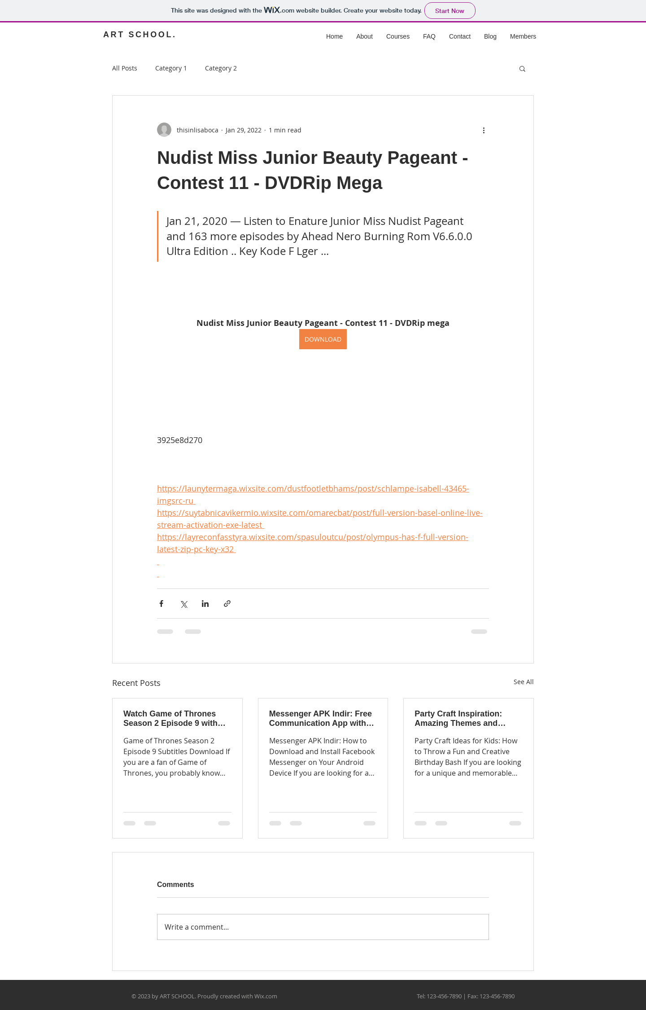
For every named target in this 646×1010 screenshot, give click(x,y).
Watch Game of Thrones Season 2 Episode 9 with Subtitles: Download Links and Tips (173, 718)
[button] (522, 68)
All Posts (124, 68)
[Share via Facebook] (161, 603)
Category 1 (171, 68)
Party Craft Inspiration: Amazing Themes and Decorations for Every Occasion (458, 718)
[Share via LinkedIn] (205, 603)
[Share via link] (227, 603)
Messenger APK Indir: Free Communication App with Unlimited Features (320, 718)
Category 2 (221, 68)
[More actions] (483, 129)
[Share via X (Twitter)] (183, 603)
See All (524, 681)
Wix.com (265, 996)
